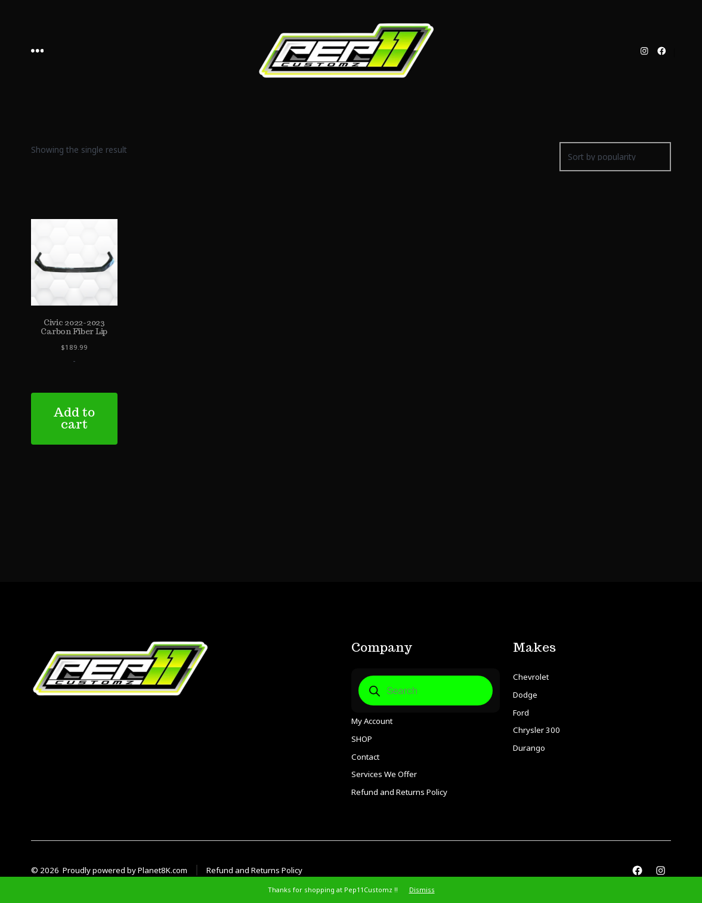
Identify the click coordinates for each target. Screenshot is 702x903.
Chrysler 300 (536, 730)
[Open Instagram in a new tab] (644, 51)
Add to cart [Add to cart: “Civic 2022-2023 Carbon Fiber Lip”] (74, 418)
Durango (529, 747)
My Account (371, 721)
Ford (521, 712)
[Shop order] (615, 157)
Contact (365, 756)
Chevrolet (531, 676)
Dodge (525, 694)
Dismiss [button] (422, 889)
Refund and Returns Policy (399, 792)
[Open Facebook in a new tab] (661, 51)
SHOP (361, 739)
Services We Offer (384, 774)
